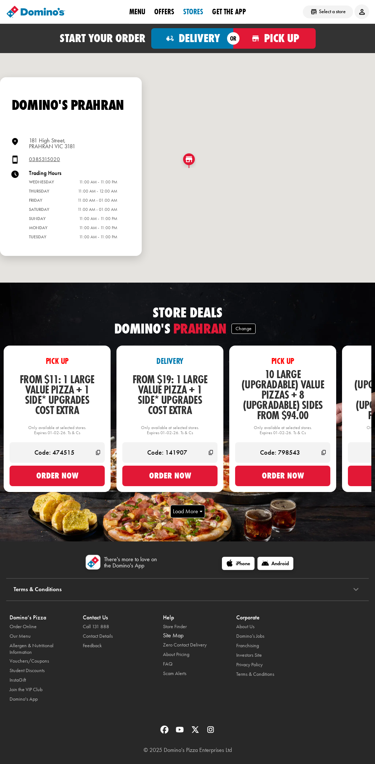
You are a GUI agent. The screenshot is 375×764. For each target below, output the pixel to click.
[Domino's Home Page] (36, 11)
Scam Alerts (174, 673)
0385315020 (44, 159)
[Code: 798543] (282, 452)
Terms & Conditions (255, 674)
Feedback (92, 645)
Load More (188, 511)
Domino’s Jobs (250, 636)
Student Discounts (27, 670)
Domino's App (24, 699)
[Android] (275, 563)
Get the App (229, 11)
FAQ (167, 664)
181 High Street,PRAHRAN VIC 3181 (52, 143)
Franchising (247, 645)
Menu (137, 11)
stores (193, 11)
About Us (245, 626)
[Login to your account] (361, 11)
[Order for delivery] (192, 38)
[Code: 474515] (57, 452)
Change (243, 328)
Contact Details (98, 636)
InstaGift (18, 680)
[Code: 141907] (170, 452)
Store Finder (175, 626)
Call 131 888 (96, 626)
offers (164, 11)
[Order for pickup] (274, 38)
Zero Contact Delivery (185, 645)
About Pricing (176, 654)
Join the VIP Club (26, 689)
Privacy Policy (249, 664)
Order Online (23, 626)
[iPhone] (238, 563)
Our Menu (20, 636)
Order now (57, 475)
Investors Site (249, 655)
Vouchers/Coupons (29, 661)
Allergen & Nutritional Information (31, 648)
